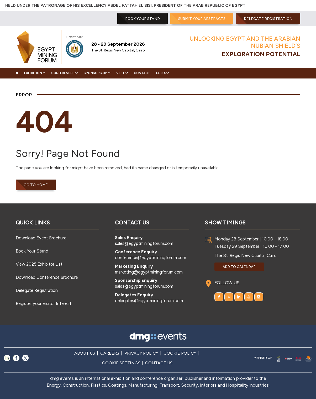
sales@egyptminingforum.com (144, 243)
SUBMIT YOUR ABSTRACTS (201, 19)
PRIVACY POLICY (141, 353)
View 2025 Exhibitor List (39, 264)
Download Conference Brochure (47, 277)
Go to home (36, 185)
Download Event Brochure (41, 237)
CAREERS (109, 353)
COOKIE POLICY (180, 353)
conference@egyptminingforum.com (150, 257)
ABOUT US (84, 353)
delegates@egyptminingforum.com (149, 300)
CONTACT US (158, 362)
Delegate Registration (268, 19)
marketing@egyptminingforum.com (149, 272)
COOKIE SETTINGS (121, 362)
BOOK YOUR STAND (142, 19)
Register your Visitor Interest (43, 303)
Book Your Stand (32, 251)
